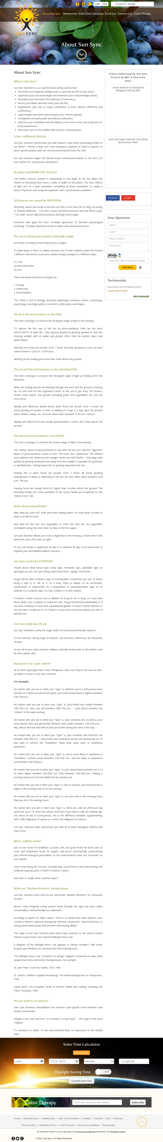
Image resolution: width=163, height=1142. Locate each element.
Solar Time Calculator (91, 13)
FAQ (108, 1118)
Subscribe (137, 1102)
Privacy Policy (29, 1125)
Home (17, 1118)
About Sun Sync (51, 13)
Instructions (81, 1052)
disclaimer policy (118, 1132)
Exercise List (125, 13)
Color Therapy (142, 13)
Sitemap (118, 1118)
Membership (70, 13)
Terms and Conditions (88, 1125)
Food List (110, 13)
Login (97, 4)
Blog (105, 4)
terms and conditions (86, 1132)
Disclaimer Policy (48, 1125)
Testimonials (108, 1125)
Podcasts (98, 1118)
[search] (135, 4)
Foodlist (87, 1118)
